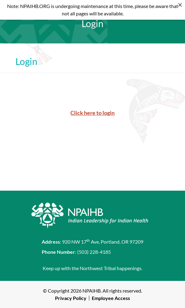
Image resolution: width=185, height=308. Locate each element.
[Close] (180, 5)
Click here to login (92, 112)
